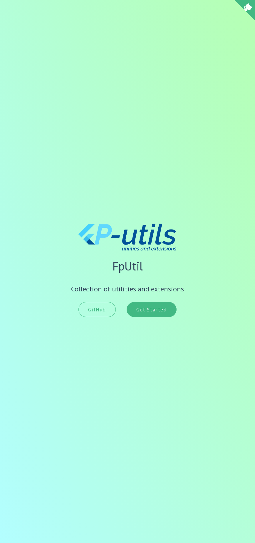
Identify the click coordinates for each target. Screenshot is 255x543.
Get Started (151, 309)
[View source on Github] (244, 11)
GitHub (97, 309)
